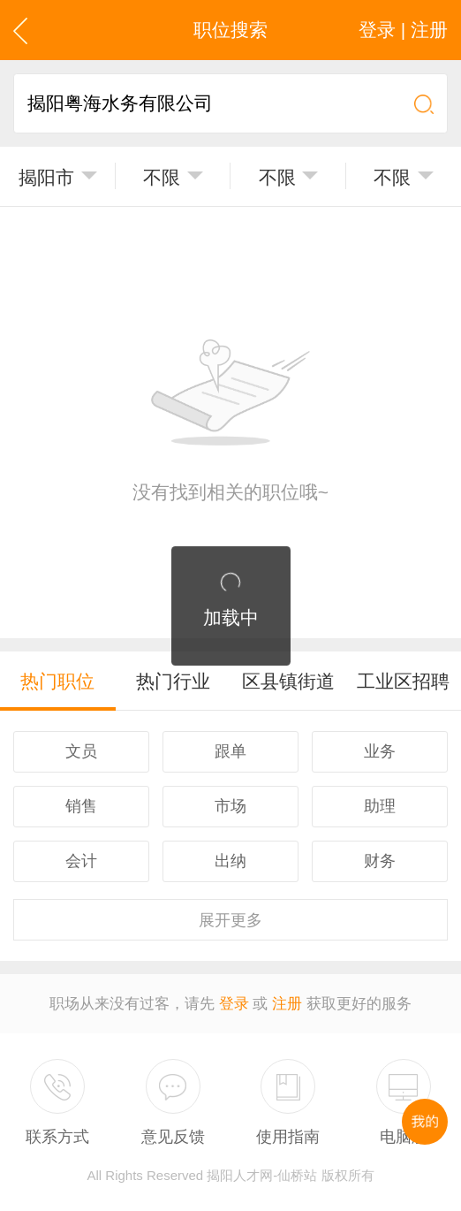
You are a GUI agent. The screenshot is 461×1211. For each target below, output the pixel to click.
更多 (230, 920)
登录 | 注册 (403, 29)
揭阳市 (46, 177)
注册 (287, 1003)
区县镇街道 (288, 681)
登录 (234, 1003)
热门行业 (173, 681)
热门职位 (57, 681)
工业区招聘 (403, 681)
